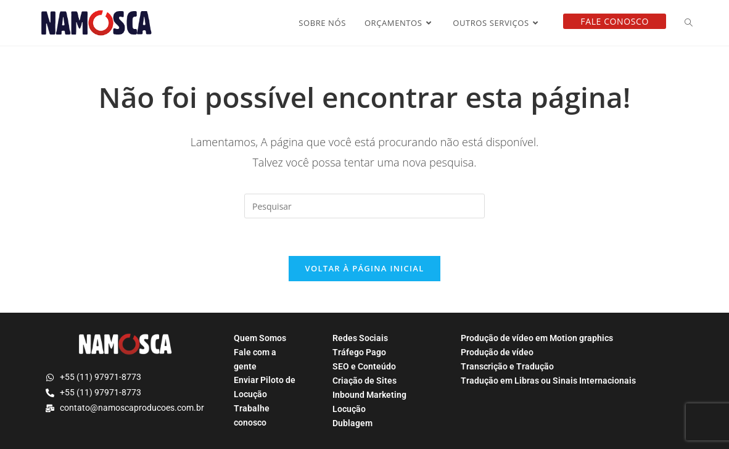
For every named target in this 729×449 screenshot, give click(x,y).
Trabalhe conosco (252, 415)
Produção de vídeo (497, 352)
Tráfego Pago (359, 352)
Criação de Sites (364, 380)
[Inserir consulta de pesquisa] (364, 206)
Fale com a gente (255, 359)
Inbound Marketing (369, 395)
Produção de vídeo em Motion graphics (537, 338)
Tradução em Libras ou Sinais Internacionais (548, 380)
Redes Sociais (360, 338)
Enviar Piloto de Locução (264, 387)
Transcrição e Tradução (507, 366)
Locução (349, 409)
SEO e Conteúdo (364, 366)
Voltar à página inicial (364, 268)
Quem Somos (260, 338)
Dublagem (352, 423)
